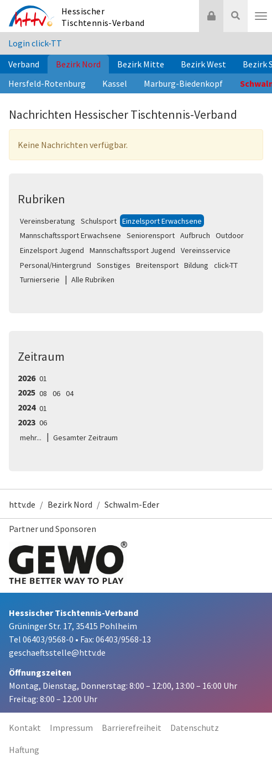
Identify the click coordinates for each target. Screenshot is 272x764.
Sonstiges (113, 265)
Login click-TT (35, 43)
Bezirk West (203, 64)
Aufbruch (195, 235)
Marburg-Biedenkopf (183, 83)
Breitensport (157, 265)
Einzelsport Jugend (52, 250)
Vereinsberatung (47, 221)
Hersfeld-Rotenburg (47, 83)
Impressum (71, 727)
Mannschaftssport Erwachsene (70, 235)
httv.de (22, 504)
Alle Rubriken (92, 279)
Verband (23, 64)
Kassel (114, 83)
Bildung (196, 265)
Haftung (24, 749)
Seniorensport (151, 235)
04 (70, 393)
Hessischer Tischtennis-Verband (103, 17)
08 (43, 393)
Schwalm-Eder (131, 504)
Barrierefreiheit (131, 727)
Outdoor (230, 235)
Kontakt (25, 727)
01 (43, 378)
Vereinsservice (206, 250)
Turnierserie (40, 279)
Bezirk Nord (78, 64)
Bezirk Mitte (140, 64)
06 (56, 393)
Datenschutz (194, 727)
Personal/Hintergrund (55, 265)
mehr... (30, 437)
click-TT (226, 265)
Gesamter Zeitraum (85, 437)
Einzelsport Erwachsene (162, 221)
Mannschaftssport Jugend (132, 250)
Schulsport (99, 221)
